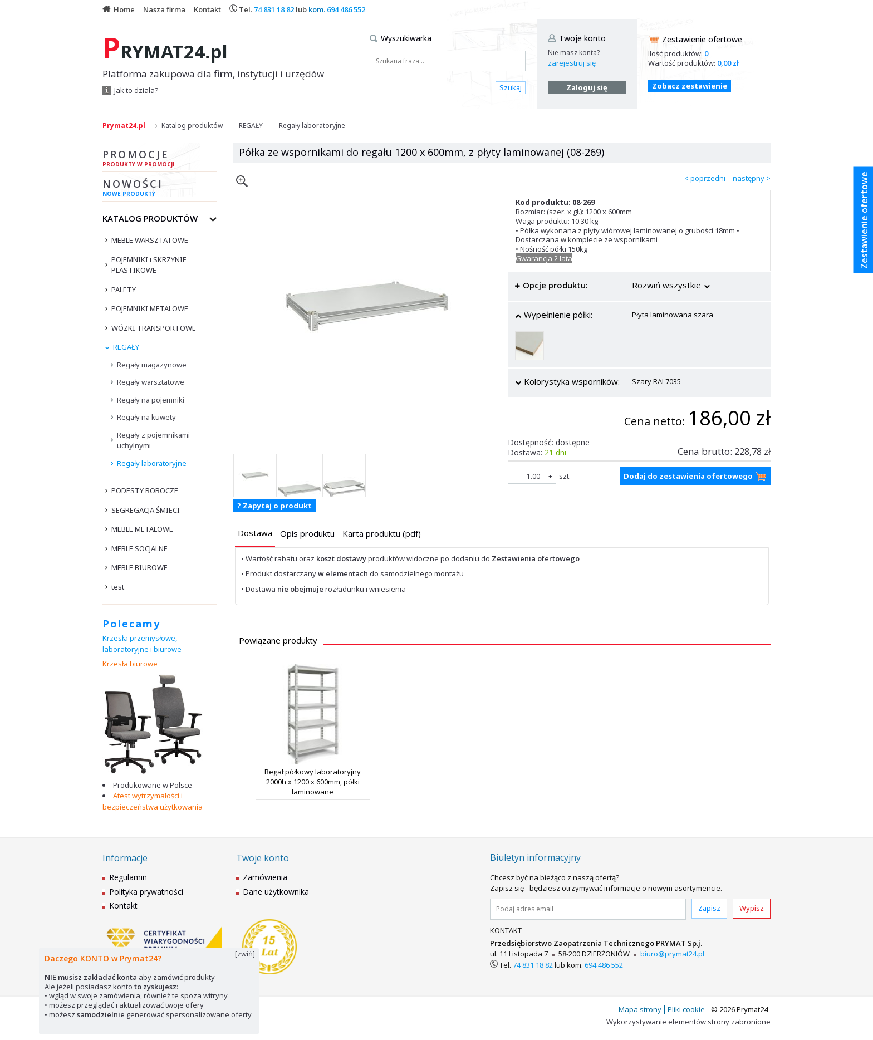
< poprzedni (704, 178)
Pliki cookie (686, 1009)
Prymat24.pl (123, 125)
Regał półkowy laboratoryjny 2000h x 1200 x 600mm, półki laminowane (312, 782)
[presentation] (255, 533)
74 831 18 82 (274, 9)
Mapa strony (640, 1009)
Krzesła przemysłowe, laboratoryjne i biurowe (142, 643)
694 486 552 (346, 9)
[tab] (255, 534)
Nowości (159, 189)
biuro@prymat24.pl (672, 954)
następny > (752, 178)
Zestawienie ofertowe (702, 39)
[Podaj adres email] (588, 909)
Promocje (159, 160)
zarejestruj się (572, 63)
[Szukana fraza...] (448, 61)
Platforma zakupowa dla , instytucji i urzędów (213, 74)
